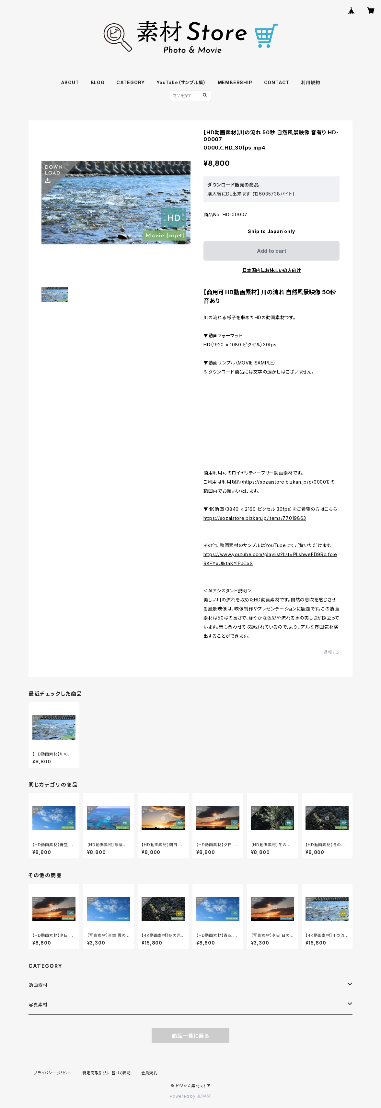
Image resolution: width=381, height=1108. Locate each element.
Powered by (190, 1096)
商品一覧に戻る (190, 1036)
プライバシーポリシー (53, 1072)
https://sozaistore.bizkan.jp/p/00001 (285, 482)
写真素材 (38, 1004)
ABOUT (70, 82)
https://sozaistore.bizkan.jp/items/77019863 (254, 518)
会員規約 (149, 1072)
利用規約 (310, 82)
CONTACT (277, 82)
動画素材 (38, 985)
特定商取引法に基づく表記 (106, 1072)
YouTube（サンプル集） (181, 82)
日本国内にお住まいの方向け (271, 270)
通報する (332, 652)
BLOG (98, 82)
